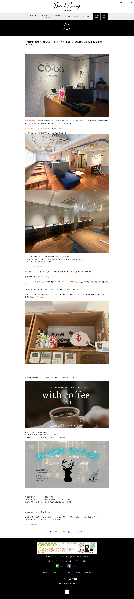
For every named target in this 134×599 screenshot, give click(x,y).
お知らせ (76, 16)
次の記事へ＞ (81, 531)
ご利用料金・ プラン (57, 16)
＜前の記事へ (53, 531)
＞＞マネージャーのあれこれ (44, 277)
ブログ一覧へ (67, 532)
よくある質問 (88, 572)
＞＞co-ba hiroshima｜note (33, 267)
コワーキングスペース (32, 16)
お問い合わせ (87, 16)
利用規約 (78, 572)
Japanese (122, 2)
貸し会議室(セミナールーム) (45, 16)
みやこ (48, 294)
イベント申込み (96, 16)
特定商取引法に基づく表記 (49, 572)
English (130, 2)
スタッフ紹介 (66, 272)
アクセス (67, 16)
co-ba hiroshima (30, 121)
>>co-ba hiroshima (31, 524)
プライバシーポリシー (66, 572)
